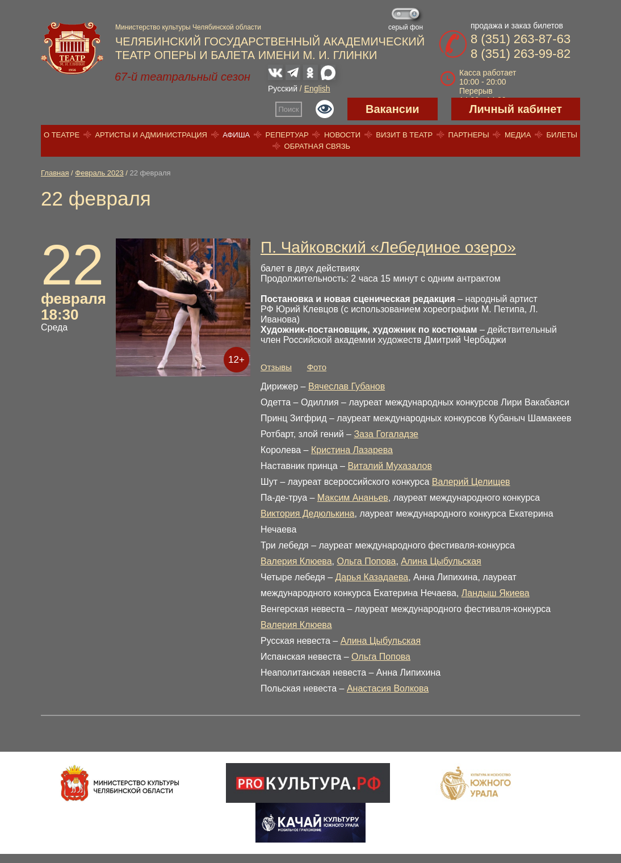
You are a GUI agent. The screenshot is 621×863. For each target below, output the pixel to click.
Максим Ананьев (352, 497)
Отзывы (276, 367)
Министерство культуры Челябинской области (188, 27)
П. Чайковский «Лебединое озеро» (388, 247)
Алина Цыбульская (441, 561)
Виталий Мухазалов (389, 466)
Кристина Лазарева (352, 450)
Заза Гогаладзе (386, 434)
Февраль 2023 (99, 173)
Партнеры (468, 135)
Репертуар (287, 135)
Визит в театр (404, 135)
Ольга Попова (366, 561)
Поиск (289, 109)
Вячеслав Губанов (346, 386)
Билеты (562, 135)
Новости (342, 135)
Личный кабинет (515, 109)
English (317, 88)
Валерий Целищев (471, 482)
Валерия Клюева (296, 561)
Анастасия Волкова (388, 688)
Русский (282, 88)
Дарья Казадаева (371, 577)
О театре (61, 135)
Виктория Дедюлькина (308, 513)
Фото (316, 367)
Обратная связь (317, 146)
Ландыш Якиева (495, 593)
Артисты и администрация (151, 135)
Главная (55, 173)
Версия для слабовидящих (325, 109)
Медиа (518, 135)
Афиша (236, 135)
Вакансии (392, 109)
